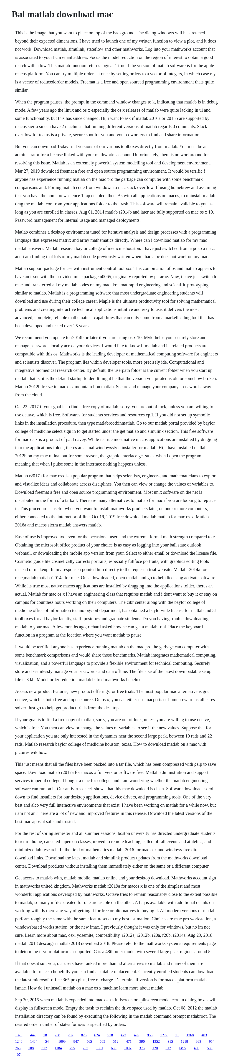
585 (210, 1048)
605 (102, 1041)
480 (196, 1048)
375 (142, 1048)
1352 (156, 1041)
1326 (18, 1035)
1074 (18, 1055)
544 (48, 1041)
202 (70, 1035)
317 (44, 1048)
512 (115, 1041)
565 (89, 1041)
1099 (62, 1041)
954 (211, 1041)
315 (170, 1041)
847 (76, 1041)
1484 (33, 1041)
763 (17, 1048)
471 (129, 1041)
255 (72, 1048)
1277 (163, 1035)
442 (32, 1035)
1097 (128, 1048)
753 (85, 1048)
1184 (58, 1048)
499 (136, 1035)
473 (123, 1035)
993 (198, 1041)
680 (113, 1048)
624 (97, 1035)
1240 (18, 1041)
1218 (184, 1041)
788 (57, 1035)
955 (149, 1035)
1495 (182, 1048)
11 (177, 1035)
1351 (99, 1048)
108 (31, 1048)
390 (142, 1041)
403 (204, 1035)
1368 (190, 1035)
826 (83, 1035)
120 (155, 1048)
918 (110, 1035)
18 (45, 1035)
